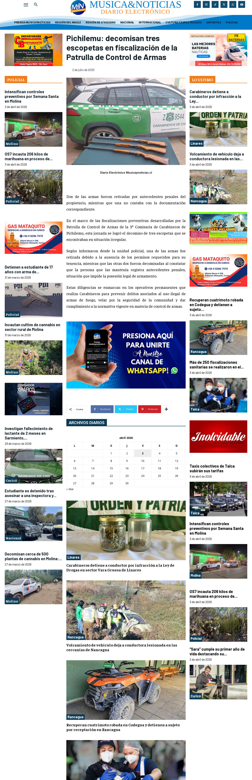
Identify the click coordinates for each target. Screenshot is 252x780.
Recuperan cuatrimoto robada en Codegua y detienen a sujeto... (216, 304)
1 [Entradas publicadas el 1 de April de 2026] (111, 453)
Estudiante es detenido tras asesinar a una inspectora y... (30, 493)
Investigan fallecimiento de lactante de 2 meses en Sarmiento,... (29, 433)
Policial (12, 201)
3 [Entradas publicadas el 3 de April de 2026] (143, 453)
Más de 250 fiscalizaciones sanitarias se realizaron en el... (217, 364)
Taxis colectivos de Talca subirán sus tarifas (212, 468)
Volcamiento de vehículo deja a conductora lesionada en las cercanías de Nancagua (121, 647)
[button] (36, 4)
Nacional (13, 538)
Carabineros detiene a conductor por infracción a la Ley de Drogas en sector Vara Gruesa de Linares (120, 567)
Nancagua (76, 637)
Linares (74, 557)
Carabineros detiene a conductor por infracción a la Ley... (215, 96)
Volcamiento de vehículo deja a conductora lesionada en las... (217, 156)
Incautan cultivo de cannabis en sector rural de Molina (32, 327)
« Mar (70, 489)
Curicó (11, 480)
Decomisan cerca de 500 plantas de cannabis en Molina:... (33, 556)
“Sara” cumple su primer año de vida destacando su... (217, 651)
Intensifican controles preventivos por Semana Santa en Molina (32, 96)
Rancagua (75, 717)
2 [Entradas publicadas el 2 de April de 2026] (127, 453)
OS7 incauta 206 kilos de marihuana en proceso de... (29, 156)
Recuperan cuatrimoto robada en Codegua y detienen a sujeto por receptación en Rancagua (123, 727)
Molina (12, 143)
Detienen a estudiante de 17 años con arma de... (29, 269)
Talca (195, 409)
